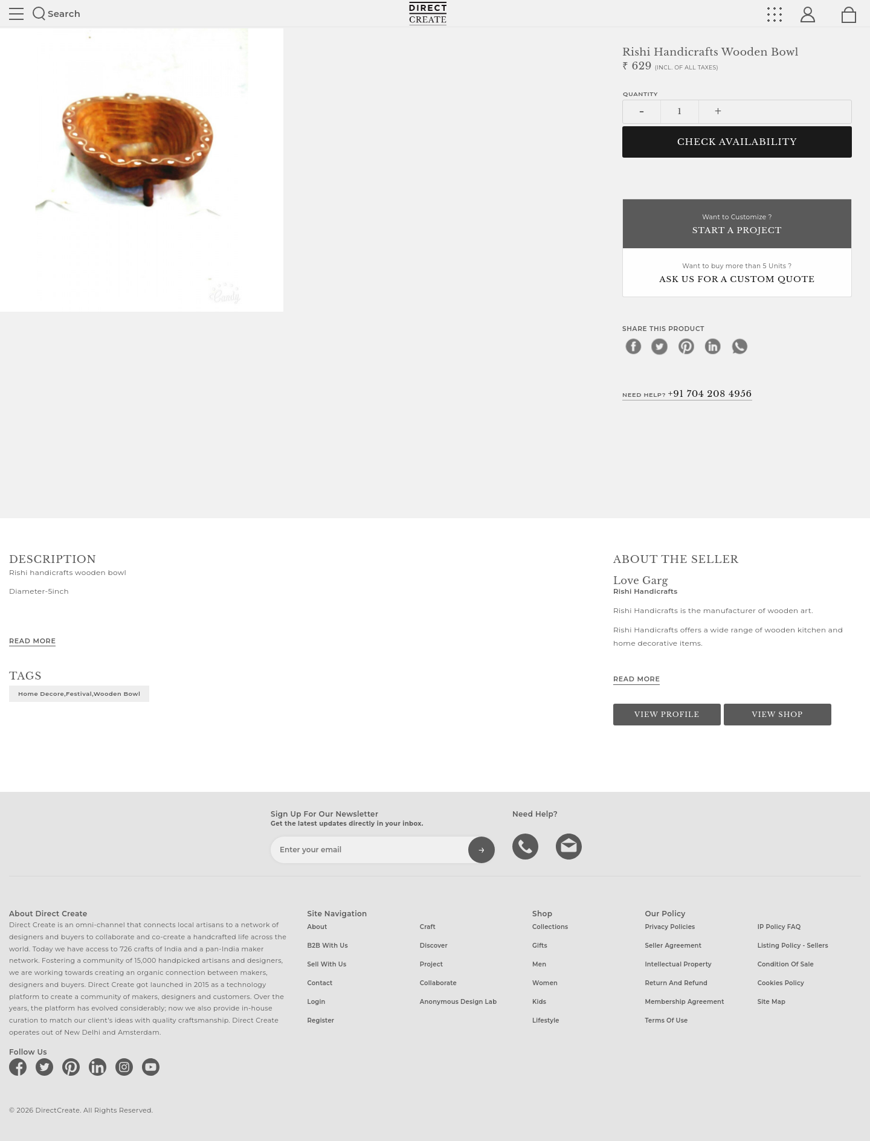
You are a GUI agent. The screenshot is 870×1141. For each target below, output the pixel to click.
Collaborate (438, 983)
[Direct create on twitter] (46, 1067)
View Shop (777, 714)
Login (317, 1002)
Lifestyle (545, 1020)
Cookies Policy (781, 983)
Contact (320, 983)
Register (321, 1020)
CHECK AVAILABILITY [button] (737, 142)
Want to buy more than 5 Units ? (737, 274)
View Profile (667, 714)
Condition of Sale (786, 964)
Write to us (570, 845)
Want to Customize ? (737, 225)
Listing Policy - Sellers (793, 946)
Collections (550, 927)
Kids (539, 1002)
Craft (428, 927)
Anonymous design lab (458, 1002)
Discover (434, 946)
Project (431, 964)
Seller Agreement (673, 946)
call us (526, 845)
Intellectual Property (678, 964)
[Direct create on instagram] (126, 1067)
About (317, 927)
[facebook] (633, 346)
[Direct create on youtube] (153, 1067)
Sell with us (327, 964)
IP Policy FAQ (779, 927)
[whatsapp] (739, 346)
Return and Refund (676, 983)
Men (539, 964)
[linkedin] (713, 346)
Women (545, 983)
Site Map (771, 1002)
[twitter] (660, 346)
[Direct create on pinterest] (73, 1067)
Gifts (539, 946)
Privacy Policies (670, 927)
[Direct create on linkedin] (100, 1067)
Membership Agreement (684, 1002)
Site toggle (16, 14)
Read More (32, 641)
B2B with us (328, 946)
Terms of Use (666, 1020)
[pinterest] (686, 346)
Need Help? (687, 393)
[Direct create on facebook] (20, 1067)
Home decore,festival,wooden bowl (79, 693)
